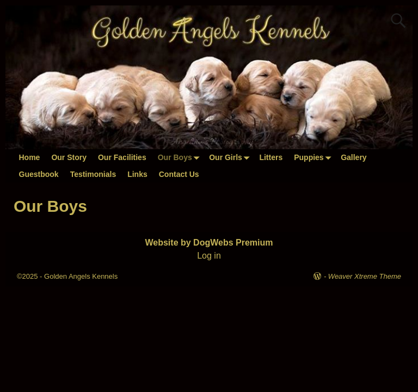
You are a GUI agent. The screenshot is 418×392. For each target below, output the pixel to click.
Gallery (353, 157)
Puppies (314, 157)
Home (29, 157)
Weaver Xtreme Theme (364, 276)
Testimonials (93, 174)
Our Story (69, 157)
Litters (270, 157)
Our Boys (181, 157)
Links (137, 174)
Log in (209, 255)
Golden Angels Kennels (81, 276)
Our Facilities (122, 157)
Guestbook (39, 174)
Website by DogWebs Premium (209, 242)
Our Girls (231, 157)
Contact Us (179, 174)
